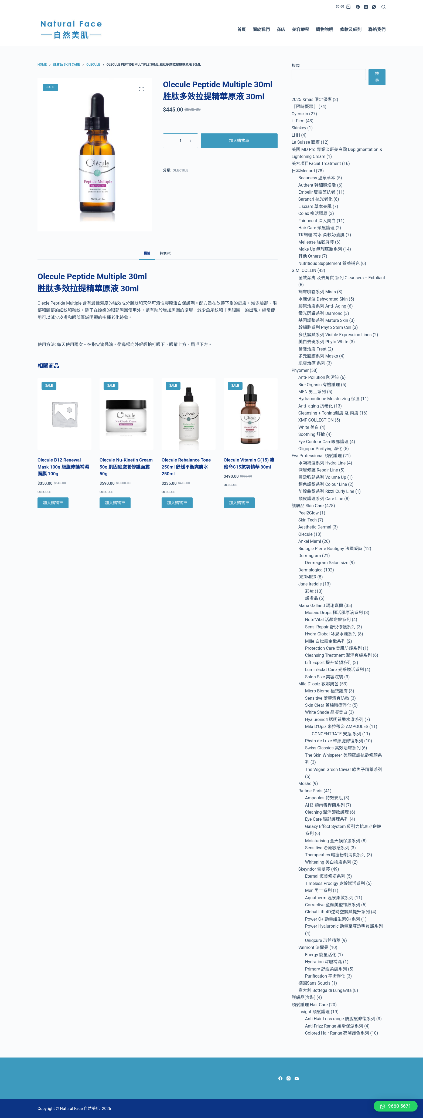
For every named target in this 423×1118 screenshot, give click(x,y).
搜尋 (296, 65)
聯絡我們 (377, 29)
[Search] (383, 7)
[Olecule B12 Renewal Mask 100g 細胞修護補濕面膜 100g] (64, 414)
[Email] (297, 1078)
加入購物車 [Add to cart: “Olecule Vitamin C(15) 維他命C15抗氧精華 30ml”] (239, 502)
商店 (281, 29)
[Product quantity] (180, 140)
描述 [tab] (147, 253)
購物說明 (324, 29)
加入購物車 (239, 140)
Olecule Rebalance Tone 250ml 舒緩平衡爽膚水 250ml (186, 466)
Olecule (181, 170)
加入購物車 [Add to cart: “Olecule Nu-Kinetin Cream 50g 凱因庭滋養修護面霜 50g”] (115, 502)
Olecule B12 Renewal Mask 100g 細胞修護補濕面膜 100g (63, 466)
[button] (396, 1106)
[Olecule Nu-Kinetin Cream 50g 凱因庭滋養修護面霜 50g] (126, 414)
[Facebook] (358, 7)
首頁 (241, 29)
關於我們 (261, 29)
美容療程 (300, 29)
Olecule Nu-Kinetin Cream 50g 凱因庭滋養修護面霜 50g (126, 466)
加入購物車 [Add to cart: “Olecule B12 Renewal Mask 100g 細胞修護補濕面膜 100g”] (53, 502)
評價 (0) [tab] (165, 253)
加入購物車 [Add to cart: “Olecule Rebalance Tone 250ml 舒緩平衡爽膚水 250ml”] (177, 502)
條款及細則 (350, 29)
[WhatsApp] (374, 7)
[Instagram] (366, 7)
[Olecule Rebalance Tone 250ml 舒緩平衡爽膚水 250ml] (189, 414)
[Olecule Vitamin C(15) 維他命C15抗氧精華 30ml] (251, 414)
